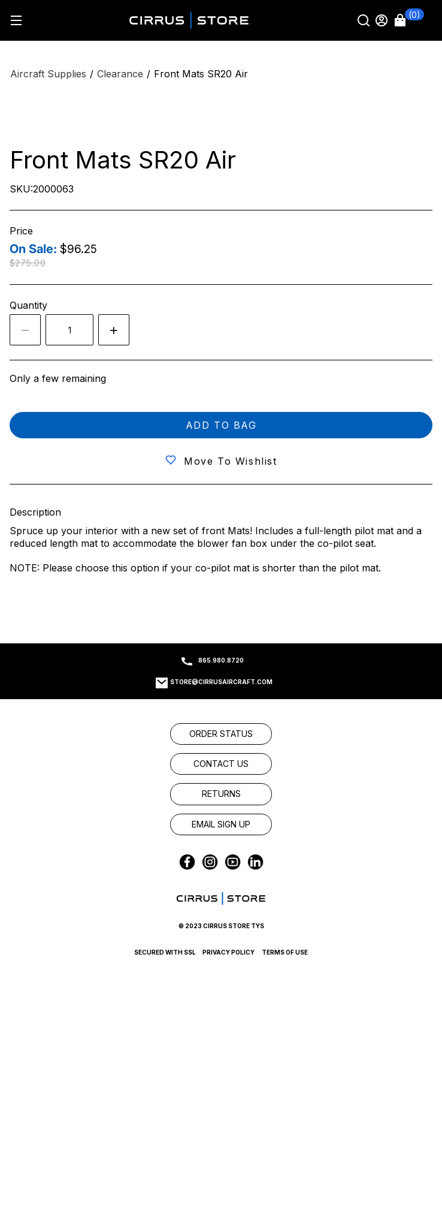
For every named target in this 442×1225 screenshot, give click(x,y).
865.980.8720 (221, 660)
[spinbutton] (69, 329)
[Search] (365, 20)
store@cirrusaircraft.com (221, 681)
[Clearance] (120, 74)
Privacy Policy (228, 952)
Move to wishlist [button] (230, 461)
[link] (221, 734)
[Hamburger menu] (16, 20)
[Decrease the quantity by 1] (25, 329)
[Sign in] (383, 20)
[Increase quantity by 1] (113, 329)
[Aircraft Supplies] (48, 74)
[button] (409, 20)
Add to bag (221, 425)
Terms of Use (285, 952)
